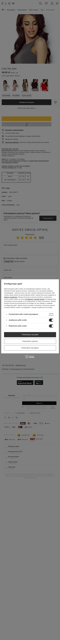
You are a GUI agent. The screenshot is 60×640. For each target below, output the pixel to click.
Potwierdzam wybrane (30, 341)
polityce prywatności (10, 297)
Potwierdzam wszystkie (30, 335)
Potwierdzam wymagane (30, 348)
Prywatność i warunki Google (35, 299)
